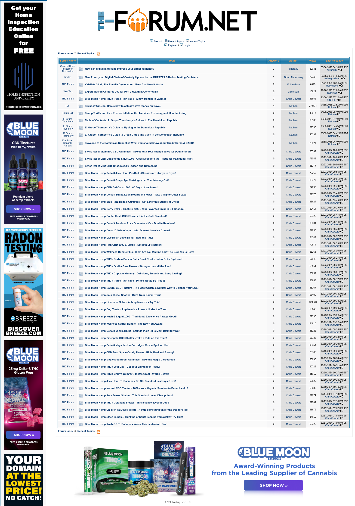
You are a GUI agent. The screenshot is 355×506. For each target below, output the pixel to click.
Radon (67, 77)
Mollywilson (293, 84)
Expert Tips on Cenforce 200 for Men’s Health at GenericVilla (121, 91)
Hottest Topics (198, 41)
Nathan (293, 106)
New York (68, 91)
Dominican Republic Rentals (67, 143)
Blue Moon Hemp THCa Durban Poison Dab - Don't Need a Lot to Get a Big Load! (133, 259)
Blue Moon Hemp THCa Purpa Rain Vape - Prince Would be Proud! (125, 280)
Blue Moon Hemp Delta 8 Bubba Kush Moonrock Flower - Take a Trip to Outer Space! (136, 194)
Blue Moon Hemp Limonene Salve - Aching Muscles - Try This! (122, 302)
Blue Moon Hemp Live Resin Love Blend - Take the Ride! (119, 237)
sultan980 (332, 70)
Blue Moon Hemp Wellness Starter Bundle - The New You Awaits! (124, 323)
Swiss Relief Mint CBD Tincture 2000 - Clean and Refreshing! (121, 166)
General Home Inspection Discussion (67, 69)
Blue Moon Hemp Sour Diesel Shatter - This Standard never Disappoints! (129, 395)
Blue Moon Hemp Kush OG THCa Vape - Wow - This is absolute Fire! (126, 424)
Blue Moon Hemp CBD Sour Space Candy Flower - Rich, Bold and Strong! (129, 352)
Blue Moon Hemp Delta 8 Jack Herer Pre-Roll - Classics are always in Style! (130, 173)
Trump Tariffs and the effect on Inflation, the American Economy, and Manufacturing (135, 113)
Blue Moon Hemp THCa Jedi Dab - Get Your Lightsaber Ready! (122, 366)
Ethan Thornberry (293, 77)
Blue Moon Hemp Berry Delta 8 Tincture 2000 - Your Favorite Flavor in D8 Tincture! (134, 209)
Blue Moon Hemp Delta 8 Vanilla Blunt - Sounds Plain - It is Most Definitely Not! (132, 330)
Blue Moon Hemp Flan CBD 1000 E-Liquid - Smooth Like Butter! (123, 244)
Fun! (67, 106)
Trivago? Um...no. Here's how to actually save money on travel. (123, 106)
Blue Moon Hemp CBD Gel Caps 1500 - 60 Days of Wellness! (121, 187)
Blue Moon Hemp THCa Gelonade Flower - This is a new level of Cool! (127, 402)
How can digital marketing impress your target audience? (119, 68)
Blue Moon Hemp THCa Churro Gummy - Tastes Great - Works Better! (127, 374)
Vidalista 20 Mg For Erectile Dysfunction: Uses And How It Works (124, 84)
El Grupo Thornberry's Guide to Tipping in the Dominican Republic (125, 127)
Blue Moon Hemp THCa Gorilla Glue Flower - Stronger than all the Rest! (128, 266)
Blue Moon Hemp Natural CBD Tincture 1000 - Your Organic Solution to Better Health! (136, 388)
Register (170, 45)
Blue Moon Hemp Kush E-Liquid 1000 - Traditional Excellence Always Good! (130, 316)
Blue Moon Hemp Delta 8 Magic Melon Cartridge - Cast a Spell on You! (127, 345)
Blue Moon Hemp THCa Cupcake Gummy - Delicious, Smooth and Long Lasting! (133, 273)
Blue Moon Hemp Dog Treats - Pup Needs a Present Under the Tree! (126, 309)
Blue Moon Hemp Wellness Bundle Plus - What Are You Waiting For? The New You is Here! (139, 252)
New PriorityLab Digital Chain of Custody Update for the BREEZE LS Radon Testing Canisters (141, 77)
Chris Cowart (293, 98)
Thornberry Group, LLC (180, 502)
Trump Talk (68, 113)
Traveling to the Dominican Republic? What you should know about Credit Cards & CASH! (139, 143)
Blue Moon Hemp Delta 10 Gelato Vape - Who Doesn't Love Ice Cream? (127, 230)
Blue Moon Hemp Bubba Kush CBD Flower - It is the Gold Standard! (126, 216)
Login (185, 45)
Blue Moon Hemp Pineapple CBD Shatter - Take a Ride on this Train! (126, 338)
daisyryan (293, 91)
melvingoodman (332, 78)
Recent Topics (176, 41)
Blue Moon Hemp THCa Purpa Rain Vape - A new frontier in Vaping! (125, 98)
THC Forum (68, 84)
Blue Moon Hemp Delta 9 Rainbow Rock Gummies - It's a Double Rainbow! (130, 223)
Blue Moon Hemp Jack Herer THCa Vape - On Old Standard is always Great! (130, 381)
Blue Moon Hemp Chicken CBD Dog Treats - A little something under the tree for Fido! (136, 409)
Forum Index (65, 53)
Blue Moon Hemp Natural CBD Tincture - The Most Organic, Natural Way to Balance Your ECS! (141, 287)
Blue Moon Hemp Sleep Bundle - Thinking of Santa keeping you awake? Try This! (134, 417)
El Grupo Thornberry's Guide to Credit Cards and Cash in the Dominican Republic (134, 134)
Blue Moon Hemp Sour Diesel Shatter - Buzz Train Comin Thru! (123, 295)
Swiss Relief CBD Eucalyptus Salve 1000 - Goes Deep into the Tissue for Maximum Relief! (139, 158)
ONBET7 (331, 100)
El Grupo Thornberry (68, 120)
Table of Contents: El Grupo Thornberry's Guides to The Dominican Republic (131, 120)
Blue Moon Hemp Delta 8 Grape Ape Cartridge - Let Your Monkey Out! (127, 180)
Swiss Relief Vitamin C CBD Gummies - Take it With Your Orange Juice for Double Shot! (138, 151)
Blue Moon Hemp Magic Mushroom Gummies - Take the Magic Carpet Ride (130, 359)
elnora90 (293, 68)
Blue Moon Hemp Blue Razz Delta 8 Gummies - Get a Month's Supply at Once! (132, 201)
